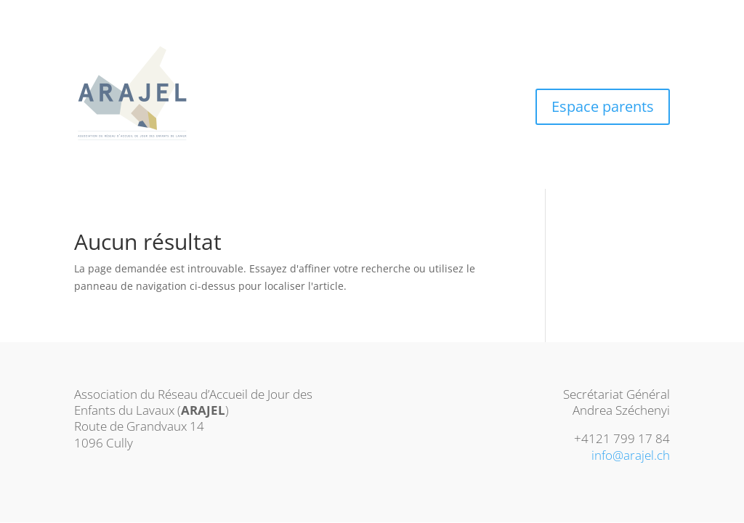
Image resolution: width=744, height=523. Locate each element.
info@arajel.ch (630, 455)
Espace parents (602, 106)
